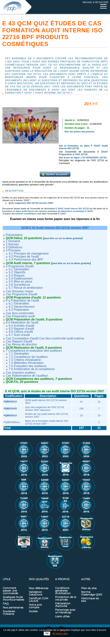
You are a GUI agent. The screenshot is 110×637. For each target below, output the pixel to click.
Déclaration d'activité (62, 605)
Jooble (33, 611)
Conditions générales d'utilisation (62, 591)
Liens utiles (62, 616)
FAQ (6, 603)
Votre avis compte (35, 606)
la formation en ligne (77, 145)
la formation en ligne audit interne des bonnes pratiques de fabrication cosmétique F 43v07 (55, 209)
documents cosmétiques (24, 213)
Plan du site (89, 588)
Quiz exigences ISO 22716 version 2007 (31, 203)
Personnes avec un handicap (65, 611)
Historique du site (90, 600)
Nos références (38, 588)
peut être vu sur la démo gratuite (63, 238)
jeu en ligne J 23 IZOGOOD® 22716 (86, 157)
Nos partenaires (13, 607)
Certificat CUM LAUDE (38, 600)
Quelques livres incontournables (13, 598)
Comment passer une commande (10, 591)
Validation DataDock (35, 593)
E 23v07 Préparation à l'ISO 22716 (83, 153)
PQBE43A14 (10, 415)
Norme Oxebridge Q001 (91, 593)
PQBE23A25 (10, 408)
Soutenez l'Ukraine (9, 613)
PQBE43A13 (10, 401)
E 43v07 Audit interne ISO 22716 (72, 208)
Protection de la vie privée (65, 598)
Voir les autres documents (79, 131)
